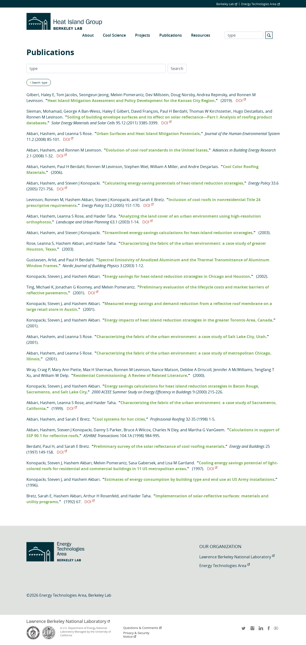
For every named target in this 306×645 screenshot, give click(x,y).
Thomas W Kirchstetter (210, 111)
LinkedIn (260, 630)
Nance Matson (165, 369)
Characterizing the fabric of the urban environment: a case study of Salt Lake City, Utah (181, 336)
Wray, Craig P (38, 369)
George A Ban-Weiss (82, 111)
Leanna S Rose (78, 133)
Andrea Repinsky (212, 94)
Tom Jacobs (66, 94)
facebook (269, 630)
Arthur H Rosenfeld (101, 496)
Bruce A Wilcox (137, 430)
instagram (252, 630)
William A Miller (164, 166)
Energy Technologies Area (260, 3)
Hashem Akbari (79, 199)
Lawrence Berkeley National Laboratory (236, 557)
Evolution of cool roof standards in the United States (157, 150)
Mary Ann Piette (66, 369)
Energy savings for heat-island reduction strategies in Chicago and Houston (177, 276)
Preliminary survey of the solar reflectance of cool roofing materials (159, 446)
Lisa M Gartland (179, 463)
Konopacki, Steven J (44, 276)
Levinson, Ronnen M (44, 199)
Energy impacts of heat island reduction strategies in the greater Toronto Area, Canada (188, 320)
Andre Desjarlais (203, 166)
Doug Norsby (183, 94)
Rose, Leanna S (40, 243)
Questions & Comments (142, 628)
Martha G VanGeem (206, 430)
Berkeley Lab (226, 3)
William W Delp (54, 375)
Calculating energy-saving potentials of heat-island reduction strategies (174, 183)
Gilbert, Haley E (40, 94)
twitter (244, 630)
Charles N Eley (165, 430)
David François (144, 111)
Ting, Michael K (40, 287)
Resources (200, 35)
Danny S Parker (108, 430)
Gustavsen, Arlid (41, 260)
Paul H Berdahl (173, 111)
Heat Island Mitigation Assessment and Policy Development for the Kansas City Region (131, 100)
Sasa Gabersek (142, 463)
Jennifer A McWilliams (232, 369)
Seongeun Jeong (94, 94)
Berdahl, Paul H (40, 446)
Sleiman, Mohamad (44, 111)
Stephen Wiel (136, 166)
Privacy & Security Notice (136, 634)
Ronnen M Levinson (44, 117)
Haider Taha (105, 216)
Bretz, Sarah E (39, 496)
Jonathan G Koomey (74, 287)
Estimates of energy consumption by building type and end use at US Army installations (189, 479)
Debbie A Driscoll (195, 369)
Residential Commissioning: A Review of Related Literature (130, 375)
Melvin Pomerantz (127, 94)
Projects (142, 35)
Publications (170, 35)
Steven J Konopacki (82, 183)
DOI (241, 100)
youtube (277, 630)
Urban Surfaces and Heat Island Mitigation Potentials (148, 133)
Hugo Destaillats (248, 111)
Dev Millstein (157, 94)
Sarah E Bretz (151, 199)
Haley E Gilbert (115, 111)
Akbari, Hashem (40, 133)
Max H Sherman (97, 369)
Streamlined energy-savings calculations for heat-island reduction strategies (178, 232)
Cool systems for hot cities (119, 419)
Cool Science (114, 35)
